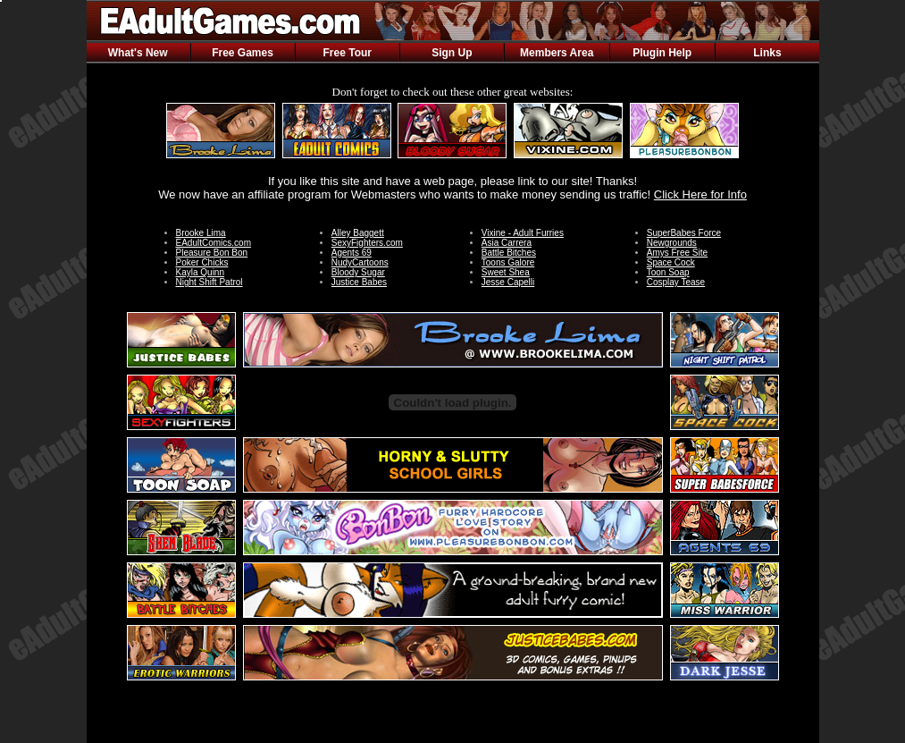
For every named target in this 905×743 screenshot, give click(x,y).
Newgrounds (672, 243)
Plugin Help (662, 52)
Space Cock (671, 262)
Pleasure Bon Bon (212, 253)
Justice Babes (359, 282)
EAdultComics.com (213, 243)
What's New (138, 52)
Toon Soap (668, 272)
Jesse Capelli (508, 282)
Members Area (556, 52)
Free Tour (347, 52)
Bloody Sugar (358, 272)
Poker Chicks (202, 262)
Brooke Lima (201, 233)
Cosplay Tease (676, 282)
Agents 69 (351, 253)
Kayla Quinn (200, 272)
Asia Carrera (507, 243)
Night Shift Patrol (209, 282)
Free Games (242, 52)
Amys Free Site (677, 253)
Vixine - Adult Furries (523, 233)
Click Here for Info (700, 194)
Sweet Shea (506, 272)
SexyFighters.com (367, 243)
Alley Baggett (357, 233)
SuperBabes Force (684, 233)
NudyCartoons (360, 262)
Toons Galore (508, 262)
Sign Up (452, 52)
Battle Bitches (509, 253)
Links (767, 52)
